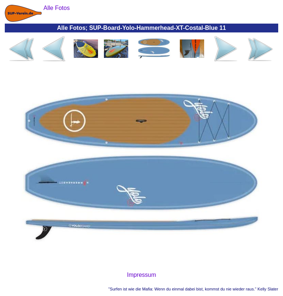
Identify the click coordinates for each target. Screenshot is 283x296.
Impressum (141, 275)
